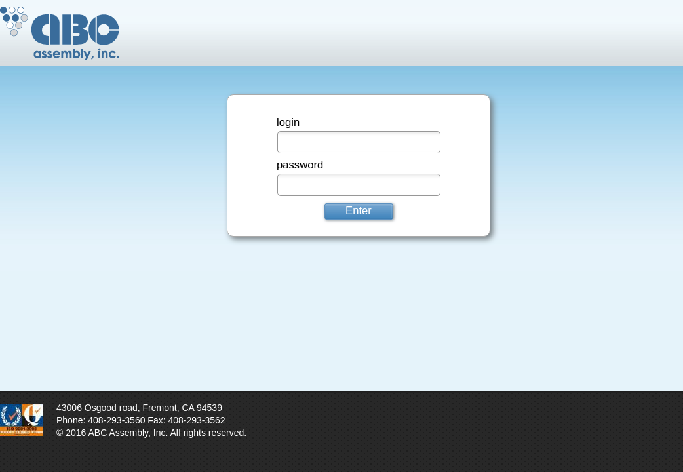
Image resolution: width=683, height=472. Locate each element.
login (288, 122)
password (300, 165)
